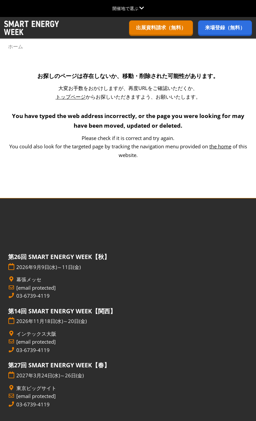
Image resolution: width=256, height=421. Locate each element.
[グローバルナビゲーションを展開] (128, 8)
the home (220, 146)
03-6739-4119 (33, 296)
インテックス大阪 (36, 334)
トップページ (71, 96)
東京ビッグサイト (36, 388)
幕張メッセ (28, 279)
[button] (161, 27)
